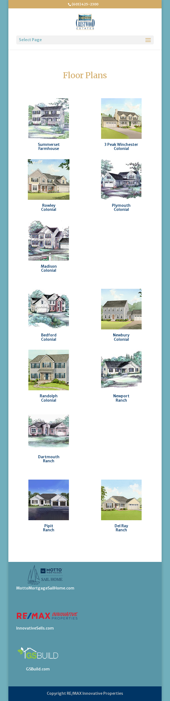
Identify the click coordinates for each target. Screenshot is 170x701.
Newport (121, 396)
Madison (49, 266)
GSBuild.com (38, 669)
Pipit (48, 525)
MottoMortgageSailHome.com (45, 588)
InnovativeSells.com (35, 628)
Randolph (49, 396)
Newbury (121, 335)
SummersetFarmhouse (49, 146)
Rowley (48, 205)
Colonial (121, 148)
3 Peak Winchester (121, 144)
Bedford (48, 335)
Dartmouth (48, 456)
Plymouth (121, 205)
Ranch (121, 400)
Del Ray (121, 525)
